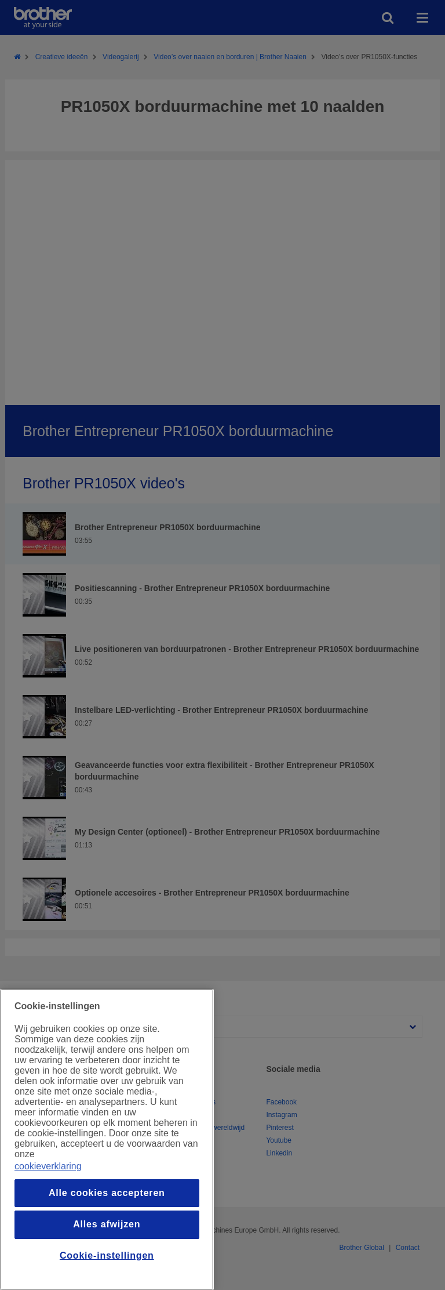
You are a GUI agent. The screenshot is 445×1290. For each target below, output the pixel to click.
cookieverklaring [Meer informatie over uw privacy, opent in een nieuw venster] (48, 1166)
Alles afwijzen (106, 1224)
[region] (107, 1139)
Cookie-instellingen (107, 1255)
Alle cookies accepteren (107, 1193)
